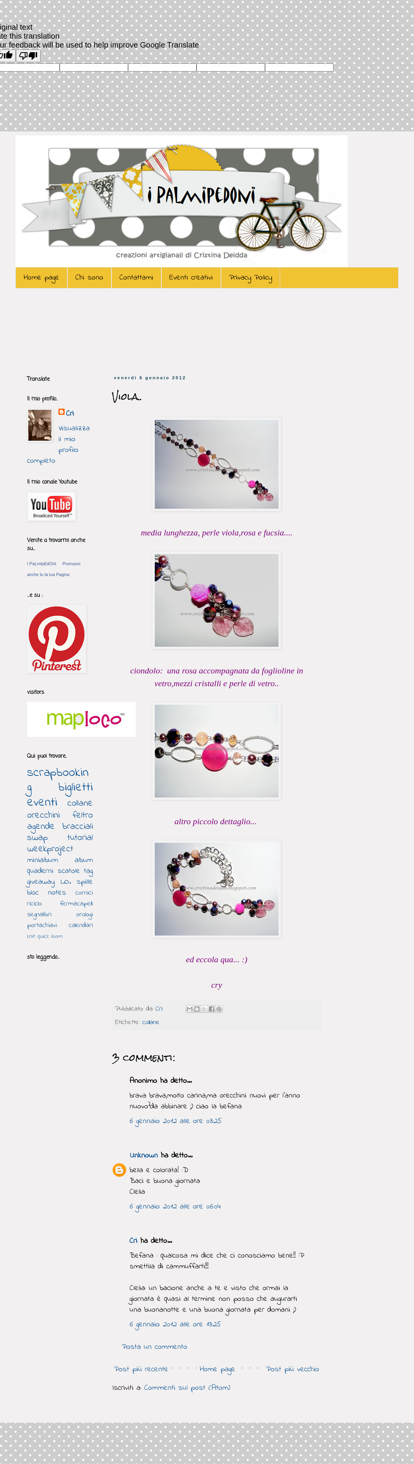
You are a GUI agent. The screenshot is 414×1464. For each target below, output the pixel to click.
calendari (81, 925)
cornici (84, 893)
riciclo (34, 904)
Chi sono (89, 277)
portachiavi (42, 925)
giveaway (41, 882)
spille (85, 882)
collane (151, 1022)
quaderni (40, 871)
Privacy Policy (250, 277)
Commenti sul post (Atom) (187, 1388)
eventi (42, 803)
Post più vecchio (292, 1369)
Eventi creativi (191, 277)
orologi (84, 915)
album (84, 860)
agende (41, 826)
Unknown (144, 1155)
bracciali (77, 826)
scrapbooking (58, 780)
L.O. (66, 882)
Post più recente (141, 1369)
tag (88, 871)
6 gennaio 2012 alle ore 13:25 (175, 1324)
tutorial (80, 838)
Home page (41, 277)
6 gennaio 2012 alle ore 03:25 (176, 1121)
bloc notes (46, 892)
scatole (69, 871)
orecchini (43, 815)
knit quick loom (45, 936)
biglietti (75, 788)
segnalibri (39, 915)
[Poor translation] (28, 55)
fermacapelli (76, 904)
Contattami (136, 277)
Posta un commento (154, 1347)
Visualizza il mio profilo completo (58, 445)
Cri (160, 1009)
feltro (83, 815)
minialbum (42, 860)
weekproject (50, 849)
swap (37, 838)
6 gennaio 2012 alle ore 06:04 (175, 1206)
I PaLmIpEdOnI (41, 563)
